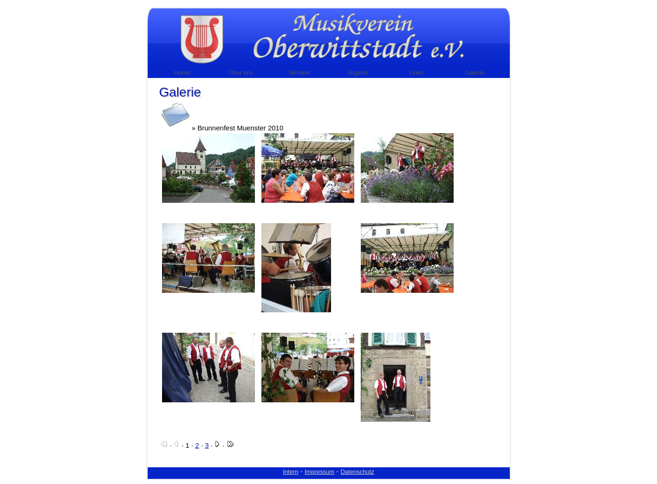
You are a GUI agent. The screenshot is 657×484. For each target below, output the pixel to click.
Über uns (240, 72)
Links (416, 72)
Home (182, 72)
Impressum (319, 471)
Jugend (358, 72)
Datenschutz (357, 471)
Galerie (475, 72)
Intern (290, 471)
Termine (299, 72)
